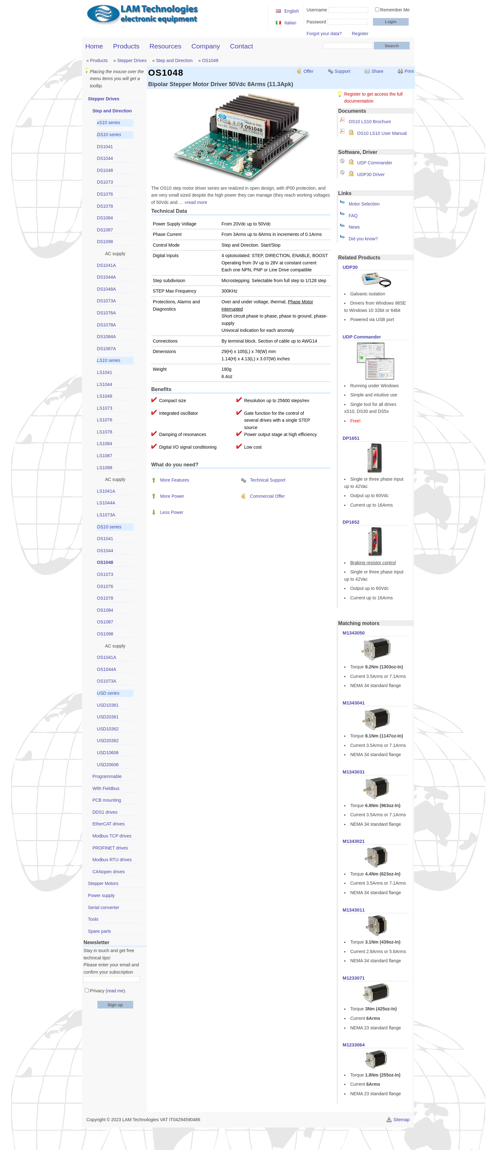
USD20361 (108, 716)
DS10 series (109, 134)
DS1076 (105, 194)
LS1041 (104, 372)
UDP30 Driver (371, 174)
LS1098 (104, 467)
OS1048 (210, 60)
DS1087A (106, 348)
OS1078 (105, 598)
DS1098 (105, 241)
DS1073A (106, 300)
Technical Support (267, 480)
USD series (108, 693)
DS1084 (105, 217)
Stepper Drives (131, 60)
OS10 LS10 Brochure (370, 121)
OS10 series (109, 526)
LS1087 (104, 455)
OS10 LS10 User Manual (382, 133)
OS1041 (105, 538)
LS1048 (104, 396)
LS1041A (106, 491)
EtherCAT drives (108, 823)
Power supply (101, 895)
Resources (166, 46)
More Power (172, 496)
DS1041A (106, 265)
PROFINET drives (110, 847)
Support (342, 71)
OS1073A (106, 681)
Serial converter (103, 907)
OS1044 (105, 550)
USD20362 (108, 740)
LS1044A (106, 502)
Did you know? (363, 238)
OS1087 (105, 621)
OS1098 (105, 633)
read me (115, 990)
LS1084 (104, 443)
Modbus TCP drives (111, 835)
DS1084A (106, 336)
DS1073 (105, 182)
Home (94, 46)
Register (360, 33)
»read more (195, 202)
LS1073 (104, 408)
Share (377, 71)
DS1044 (105, 158)
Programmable (106, 776)
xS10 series (108, 122)
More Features (174, 480)
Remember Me (395, 9)
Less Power (171, 512)
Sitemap (401, 1119)
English (291, 11)
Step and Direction (174, 60)
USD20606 (108, 764)
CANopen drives (108, 871)
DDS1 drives (104, 812)
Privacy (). (108, 990)
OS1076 (105, 586)
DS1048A (106, 289)
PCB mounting (106, 800)
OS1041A (106, 657)
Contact (241, 46)
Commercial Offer (267, 496)
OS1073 (105, 574)
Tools (93, 919)
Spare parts (99, 931)
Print (409, 71)
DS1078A (106, 324)
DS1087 (105, 229)
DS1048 (105, 170)
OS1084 (105, 610)
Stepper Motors (103, 883)
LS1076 (104, 419)
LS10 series (108, 360)
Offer (308, 71)
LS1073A (106, 514)
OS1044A (106, 669)
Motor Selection (364, 203)
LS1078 (104, 431)
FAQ (353, 215)
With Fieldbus (105, 788)
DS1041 (105, 146)
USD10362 (108, 728)
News (354, 227)
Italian (290, 22)
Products (126, 46)
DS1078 (105, 206)
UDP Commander (374, 162)
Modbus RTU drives (112, 859)
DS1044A (106, 277)
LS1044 (104, 384)
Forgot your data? (324, 33)
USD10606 (108, 752)
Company (205, 46)
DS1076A (106, 312)
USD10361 (108, 705)
